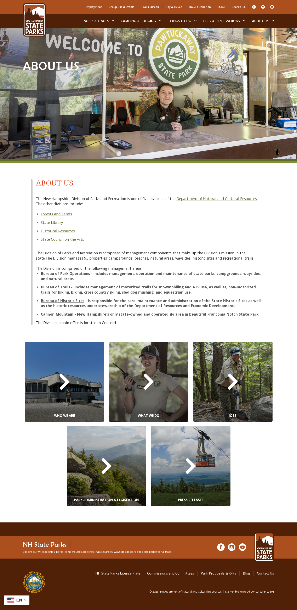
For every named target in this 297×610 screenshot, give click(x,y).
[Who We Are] (64, 382)
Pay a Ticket (174, 7)
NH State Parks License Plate (117, 573)
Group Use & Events (121, 7)
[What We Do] (148, 382)
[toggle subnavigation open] (113, 21)
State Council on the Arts (62, 239)
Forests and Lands (56, 213)
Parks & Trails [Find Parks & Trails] (96, 20)
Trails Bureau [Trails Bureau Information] (150, 7)
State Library (52, 222)
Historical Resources (58, 230)
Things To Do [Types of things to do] (180, 20)
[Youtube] (272, 7)
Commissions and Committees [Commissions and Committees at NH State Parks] (170, 573)
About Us (260, 20)
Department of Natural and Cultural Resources (217, 198)
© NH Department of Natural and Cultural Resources (211, 591)
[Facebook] (254, 7)
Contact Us (265, 573)
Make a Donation (200, 7)
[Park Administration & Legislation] (106, 466)
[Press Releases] (190, 466)
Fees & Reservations (221, 20)
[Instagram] (263, 7)
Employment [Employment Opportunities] (93, 7)
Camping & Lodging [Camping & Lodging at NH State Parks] (138, 20)
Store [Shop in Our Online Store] (221, 7)
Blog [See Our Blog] (246, 573)
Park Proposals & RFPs (218, 573)
